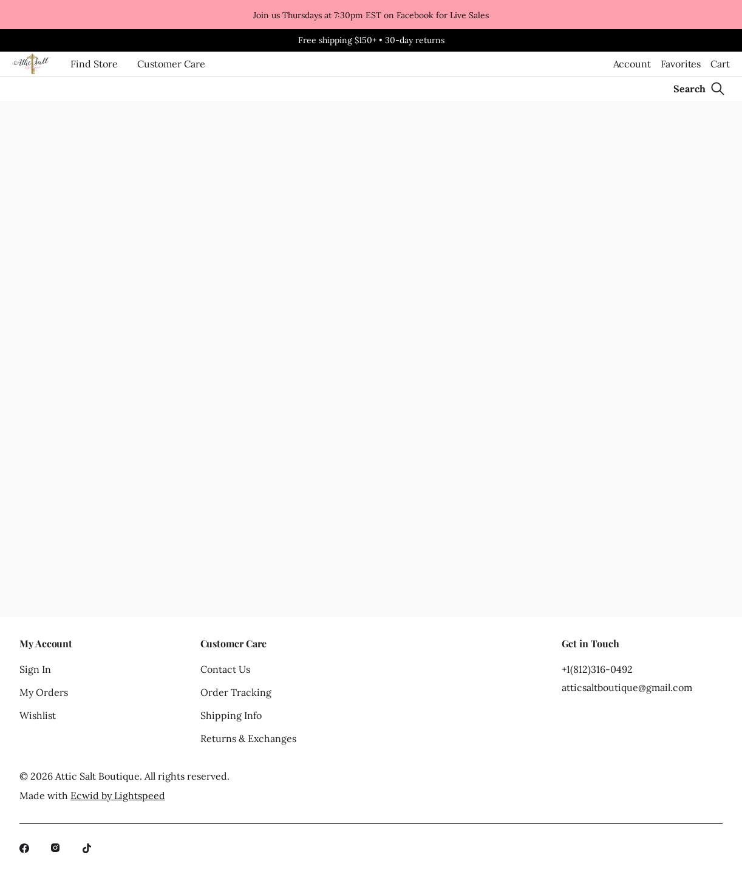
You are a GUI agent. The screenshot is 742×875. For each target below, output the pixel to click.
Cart (720, 64)
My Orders (43, 692)
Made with (92, 795)
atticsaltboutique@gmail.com (627, 687)
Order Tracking (235, 692)
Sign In (35, 669)
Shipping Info (231, 715)
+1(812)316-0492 (597, 669)
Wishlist (37, 715)
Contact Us (225, 669)
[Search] (699, 88)
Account (632, 64)
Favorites (681, 64)
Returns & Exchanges (248, 738)
